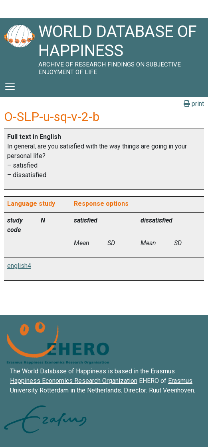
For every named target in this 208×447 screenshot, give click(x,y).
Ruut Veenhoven (171, 390)
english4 (19, 265)
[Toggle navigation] (10, 86)
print (194, 103)
